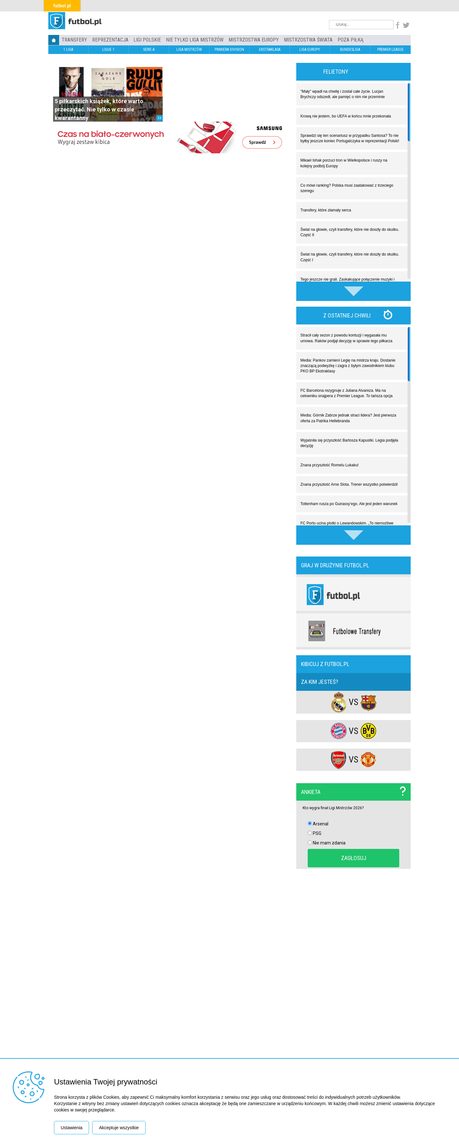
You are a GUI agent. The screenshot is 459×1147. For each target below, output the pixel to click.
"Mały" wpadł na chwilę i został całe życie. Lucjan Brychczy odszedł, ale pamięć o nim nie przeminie (342, 94)
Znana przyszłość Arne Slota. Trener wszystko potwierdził (348, 484)
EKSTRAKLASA (269, 49)
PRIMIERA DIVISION (229, 49)
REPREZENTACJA (110, 40)
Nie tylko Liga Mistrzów (194, 40)
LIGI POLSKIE (147, 40)
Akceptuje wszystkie (119, 1127)
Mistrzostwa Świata (308, 40)
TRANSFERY (74, 40)
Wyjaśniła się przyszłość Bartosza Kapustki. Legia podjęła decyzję (349, 443)
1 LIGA (68, 49)
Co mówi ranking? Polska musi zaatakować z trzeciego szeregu (346, 188)
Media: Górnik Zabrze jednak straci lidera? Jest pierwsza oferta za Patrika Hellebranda (348, 418)
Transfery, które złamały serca (325, 210)
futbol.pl (62, 5)
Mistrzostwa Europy (254, 40)
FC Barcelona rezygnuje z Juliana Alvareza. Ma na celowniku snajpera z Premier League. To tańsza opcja (346, 393)
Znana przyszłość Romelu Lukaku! (329, 465)
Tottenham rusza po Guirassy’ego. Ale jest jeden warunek (349, 504)
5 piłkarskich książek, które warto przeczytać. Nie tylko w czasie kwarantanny (99, 109)
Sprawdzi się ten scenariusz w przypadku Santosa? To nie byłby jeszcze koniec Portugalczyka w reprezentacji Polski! (349, 138)
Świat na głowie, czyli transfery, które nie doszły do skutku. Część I (349, 257)
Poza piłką (350, 40)
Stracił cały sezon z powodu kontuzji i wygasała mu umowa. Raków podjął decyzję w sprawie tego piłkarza (346, 338)
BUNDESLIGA (350, 49)
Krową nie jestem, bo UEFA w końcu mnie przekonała (345, 116)
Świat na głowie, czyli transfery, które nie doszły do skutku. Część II (349, 232)
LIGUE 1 (108, 49)
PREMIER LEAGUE (390, 49)
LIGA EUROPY (309, 49)
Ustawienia (71, 1127)
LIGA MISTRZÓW (189, 49)
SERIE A (148, 49)
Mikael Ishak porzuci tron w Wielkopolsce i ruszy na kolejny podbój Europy (343, 163)
